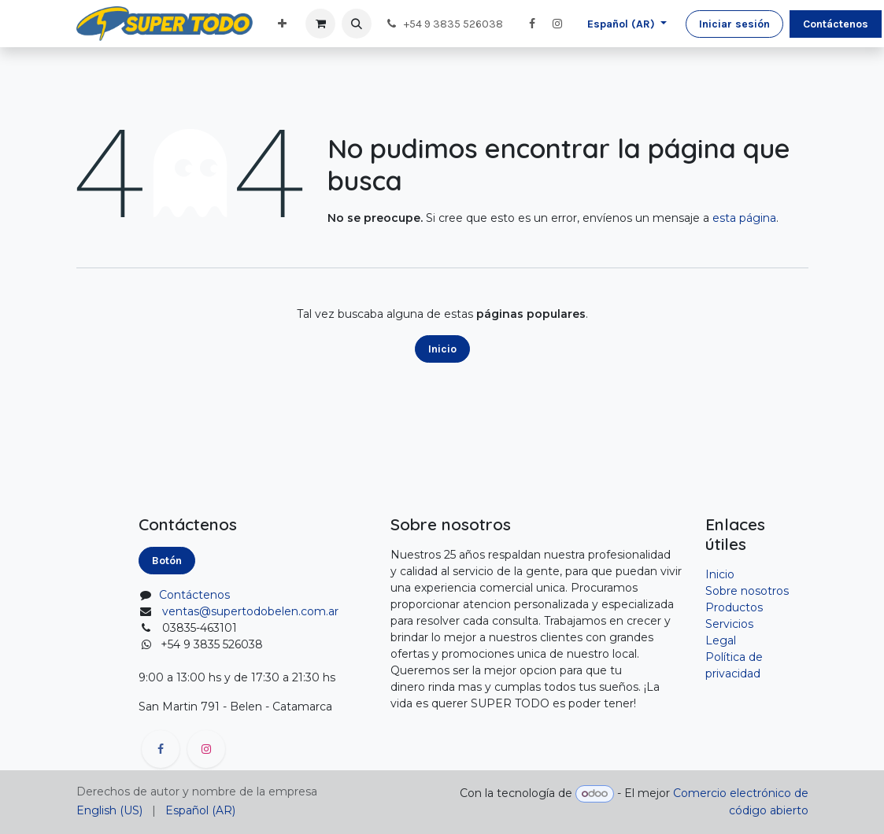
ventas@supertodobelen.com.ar (250, 611)
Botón (167, 560)
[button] (357, 24)
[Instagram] (557, 24)
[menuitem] (282, 24)
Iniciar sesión (734, 24)
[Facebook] (532, 24)
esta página (744, 218)
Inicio (442, 349)
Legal (720, 640)
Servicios (729, 624)
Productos (734, 607)
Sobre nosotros (747, 591)
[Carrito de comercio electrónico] (320, 24)
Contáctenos (835, 24)
